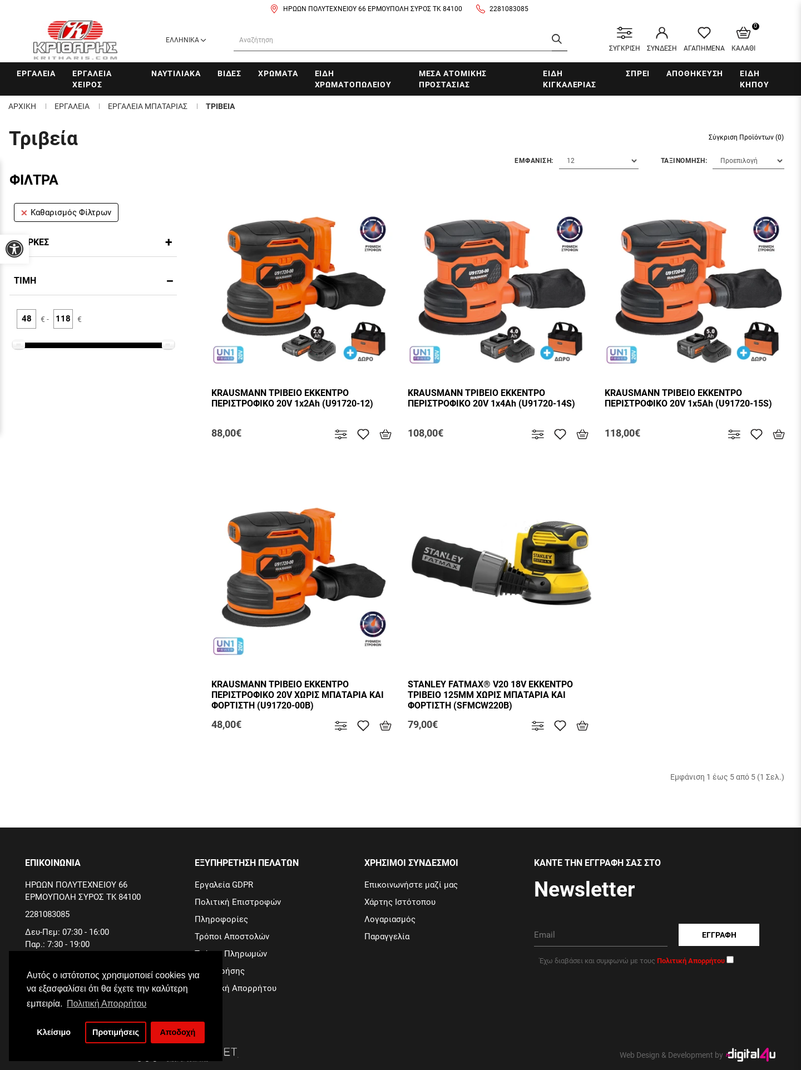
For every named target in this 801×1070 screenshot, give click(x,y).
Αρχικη (22, 106)
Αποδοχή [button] (177, 1032)
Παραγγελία (386, 937)
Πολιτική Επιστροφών (238, 902)
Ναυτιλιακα (176, 73)
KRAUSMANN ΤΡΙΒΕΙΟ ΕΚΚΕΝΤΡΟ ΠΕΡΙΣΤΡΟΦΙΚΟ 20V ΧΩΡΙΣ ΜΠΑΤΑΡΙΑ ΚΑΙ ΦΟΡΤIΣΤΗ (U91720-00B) (297, 695)
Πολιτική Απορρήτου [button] (106, 1003)
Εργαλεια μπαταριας (147, 106)
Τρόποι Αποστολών (232, 937)
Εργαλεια (36, 73)
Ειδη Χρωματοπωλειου (353, 79)
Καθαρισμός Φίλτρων (66, 212)
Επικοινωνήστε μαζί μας (411, 885)
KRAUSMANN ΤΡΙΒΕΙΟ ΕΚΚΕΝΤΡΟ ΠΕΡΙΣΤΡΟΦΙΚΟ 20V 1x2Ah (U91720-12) (292, 398)
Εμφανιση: (534, 161)
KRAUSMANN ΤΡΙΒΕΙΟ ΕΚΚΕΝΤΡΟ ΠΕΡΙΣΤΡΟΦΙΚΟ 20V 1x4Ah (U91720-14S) (491, 398)
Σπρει (638, 73)
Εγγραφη (719, 934)
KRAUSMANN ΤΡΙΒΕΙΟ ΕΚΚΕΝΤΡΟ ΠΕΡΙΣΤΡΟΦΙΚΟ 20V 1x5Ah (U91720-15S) (688, 398)
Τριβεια (220, 106)
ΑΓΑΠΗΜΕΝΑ (704, 39)
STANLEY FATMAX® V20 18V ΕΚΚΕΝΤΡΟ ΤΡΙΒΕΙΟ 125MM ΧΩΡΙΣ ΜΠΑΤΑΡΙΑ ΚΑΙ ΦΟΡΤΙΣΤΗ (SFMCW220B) (490, 695)
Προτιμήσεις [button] (115, 1032)
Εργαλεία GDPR (224, 885)
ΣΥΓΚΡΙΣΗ (624, 39)
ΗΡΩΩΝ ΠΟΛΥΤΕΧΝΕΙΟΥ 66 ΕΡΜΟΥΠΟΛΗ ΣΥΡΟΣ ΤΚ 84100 (372, 9)
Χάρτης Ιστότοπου (400, 902)
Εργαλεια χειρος (91, 79)
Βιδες (229, 73)
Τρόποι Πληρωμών (231, 954)
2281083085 (509, 9)
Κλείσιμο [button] (54, 1032)
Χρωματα (278, 73)
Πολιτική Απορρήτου (235, 988)
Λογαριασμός (390, 919)
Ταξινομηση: (684, 161)
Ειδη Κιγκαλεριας (569, 79)
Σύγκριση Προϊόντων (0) (746, 137)
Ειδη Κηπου (754, 79)
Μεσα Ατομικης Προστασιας (453, 79)
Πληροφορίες (221, 919)
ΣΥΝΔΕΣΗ (662, 39)
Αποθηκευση (694, 73)
